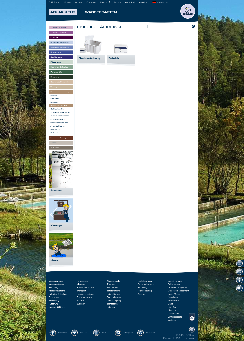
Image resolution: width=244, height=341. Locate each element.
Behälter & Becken (58, 294)
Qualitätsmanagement (178, 291)
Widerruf (172, 320)
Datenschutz (174, 313)
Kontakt (167, 338)
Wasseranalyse (56, 281)
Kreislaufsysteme (57, 291)
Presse (67, 2)
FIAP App (172, 307)
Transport (81, 291)
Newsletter (173, 297)
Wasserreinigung (57, 284)
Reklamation (174, 284)
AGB (178, 338)
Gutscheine (173, 300)
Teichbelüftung (114, 297)
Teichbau (111, 307)
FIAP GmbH (54, 2)
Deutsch (160, 2)
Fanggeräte (82, 281)
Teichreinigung (114, 300)
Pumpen (111, 284)
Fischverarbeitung (85, 294)
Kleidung (81, 284)
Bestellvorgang (175, 281)
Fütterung (53, 304)
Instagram (128, 332)
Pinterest (150, 332)
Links (170, 304)
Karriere (78, 2)
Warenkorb (130, 2)
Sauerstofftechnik (85, 287)
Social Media (174, 294)
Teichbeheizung (145, 291)
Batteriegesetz (175, 317)
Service (117, 2)
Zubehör (81, 304)
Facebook (62, 332)
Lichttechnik (113, 304)
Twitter (83, 332)
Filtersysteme (113, 291)
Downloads (91, 2)
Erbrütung (54, 297)
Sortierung (54, 300)
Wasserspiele (113, 281)
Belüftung (53, 287)
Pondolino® (105, 2)
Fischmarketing (84, 297)
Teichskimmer (113, 294)
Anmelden (143, 2)
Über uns (172, 310)
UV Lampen (112, 287)
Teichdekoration (145, 281)
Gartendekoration (146, 284)
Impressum (190, 338)
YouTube (105, 332)
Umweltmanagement (178, 287)
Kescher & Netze (57, 307)
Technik (80, 300)
